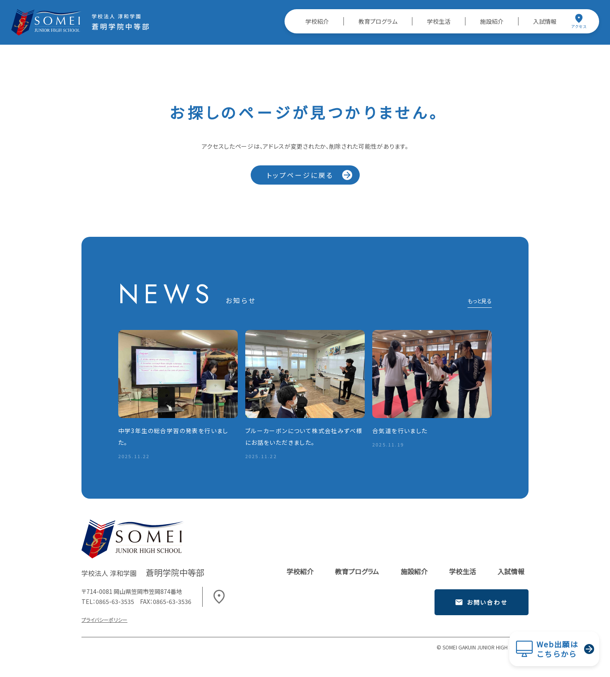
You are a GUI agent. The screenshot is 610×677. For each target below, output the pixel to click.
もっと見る (480, 301)
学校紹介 (317, 21)
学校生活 (438, 21)
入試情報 (545, 21)
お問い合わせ (481, 602)
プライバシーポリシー (104, 619)
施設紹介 (491, 21)
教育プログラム (377, 21)
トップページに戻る (300, 175)
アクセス (579, 21)
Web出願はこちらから (557, 649)
